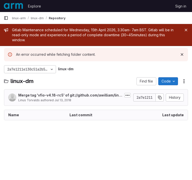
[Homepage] (13, 6)
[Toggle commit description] (127, 95)
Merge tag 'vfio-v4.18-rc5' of (70, 95)
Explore (34, 6)
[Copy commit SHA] (160, 98)
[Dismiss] (182, 55)
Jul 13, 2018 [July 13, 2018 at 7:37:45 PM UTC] (62, 100)
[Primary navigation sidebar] (6, 18)
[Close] (186, 30)
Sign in (180, 6)
